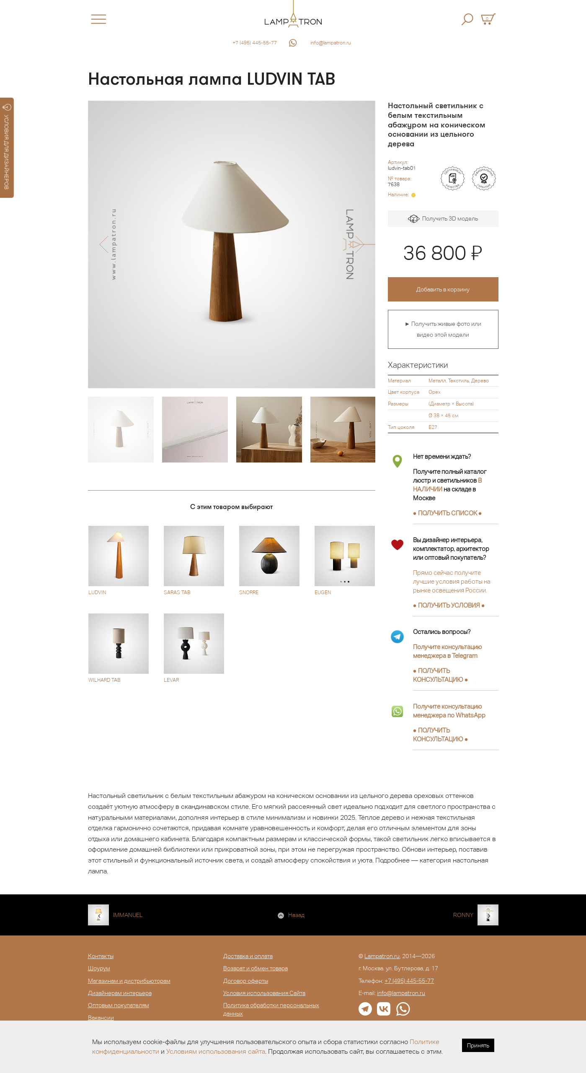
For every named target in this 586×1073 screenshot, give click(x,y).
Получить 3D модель (443, 219)
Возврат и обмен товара (255, 968)
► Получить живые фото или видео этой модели (443, 329)
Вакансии (101, 1017)
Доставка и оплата (248, 956)
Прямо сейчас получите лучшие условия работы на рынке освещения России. (451, 581)
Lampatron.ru (382, 956)
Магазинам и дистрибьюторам (129, 980)
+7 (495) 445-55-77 (254, 43)
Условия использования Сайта (264, 993)
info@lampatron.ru (330, 43)
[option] (231, 244)
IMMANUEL (128, 915)
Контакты (101, 956)
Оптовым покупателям (118, 1005)
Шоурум (99, 968)
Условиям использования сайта (215, 1051)
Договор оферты (245, 980)
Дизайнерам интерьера (120, 993)
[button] (103, 244)
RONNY (463, 915)
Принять (478, 1045)
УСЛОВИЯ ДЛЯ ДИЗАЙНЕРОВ (7, 147)
